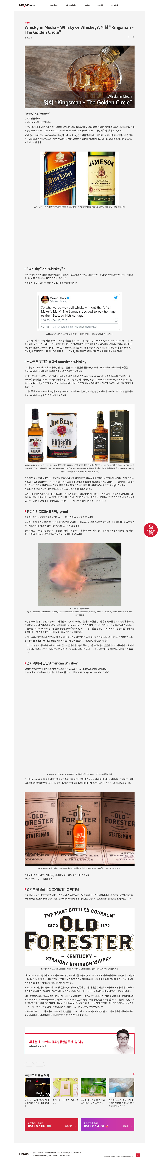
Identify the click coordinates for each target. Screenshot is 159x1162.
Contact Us (76, 1152)
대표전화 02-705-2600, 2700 (42, 1155)
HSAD (24, 1152)
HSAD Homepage (64, 1152)
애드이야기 (53, 5)
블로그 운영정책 (38, 1152)
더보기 (133, 1074)
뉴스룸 (100, 5)
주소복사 (133, 37)
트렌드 (87, 5)
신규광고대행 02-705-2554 (61, 1155)
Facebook (128, 37)
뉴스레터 (114, 5)
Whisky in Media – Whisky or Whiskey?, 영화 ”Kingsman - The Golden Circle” (79, 29)
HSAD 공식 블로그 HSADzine (27, 5)
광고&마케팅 (71, 5)
